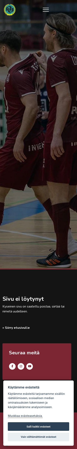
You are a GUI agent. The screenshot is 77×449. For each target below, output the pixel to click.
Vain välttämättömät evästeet (38, 436)
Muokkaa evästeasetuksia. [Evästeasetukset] (25, 416)
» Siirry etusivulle (16, 328)
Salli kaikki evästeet (38, 426)
